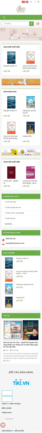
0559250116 (7, 417)
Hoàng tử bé (27, 136)
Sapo (14, 431)
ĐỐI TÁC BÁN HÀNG (21, 352)
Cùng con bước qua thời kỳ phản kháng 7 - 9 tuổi (30, 68)
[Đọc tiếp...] (7, 340)
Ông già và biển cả (10, 66)
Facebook (9, 399)
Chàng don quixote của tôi (24, 284)
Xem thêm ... (9, 224)
